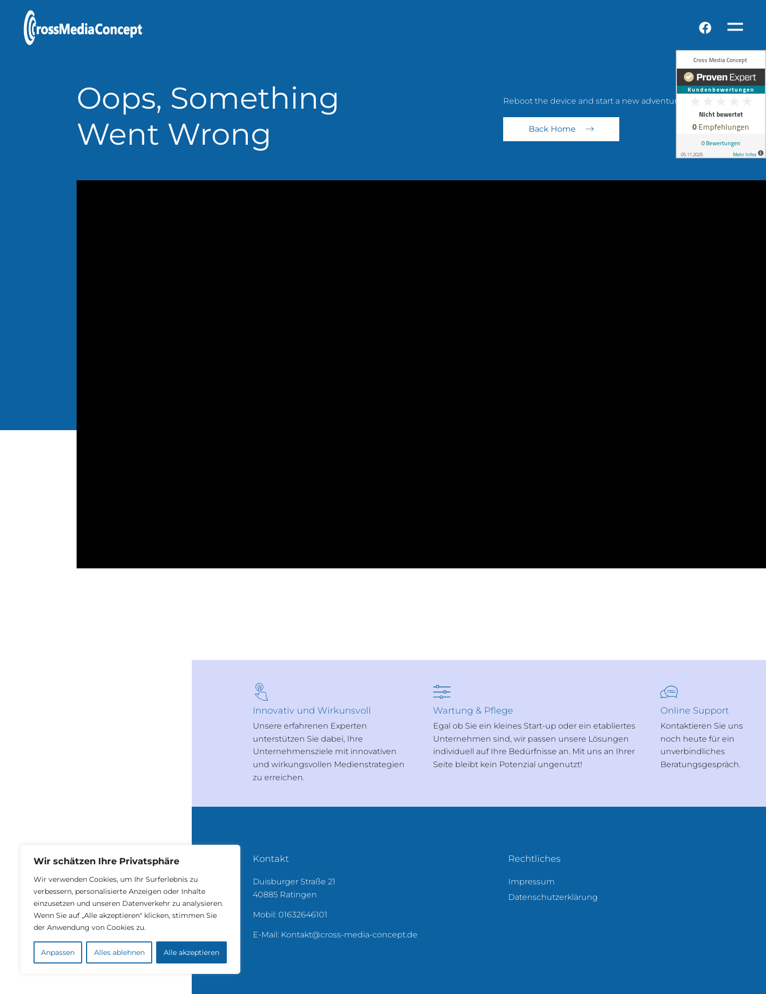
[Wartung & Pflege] (442, 692)
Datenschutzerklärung (553, 897)
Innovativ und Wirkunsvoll (312, 710)
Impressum (531, 881)
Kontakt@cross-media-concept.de (349, 934)
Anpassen (58, 952)
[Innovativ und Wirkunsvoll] (261, 692)
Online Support (694, 710)
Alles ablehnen (119, 952)
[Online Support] (669, 692)
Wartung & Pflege (473, 710)
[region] (130, 909)
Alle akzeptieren (191, 952)
